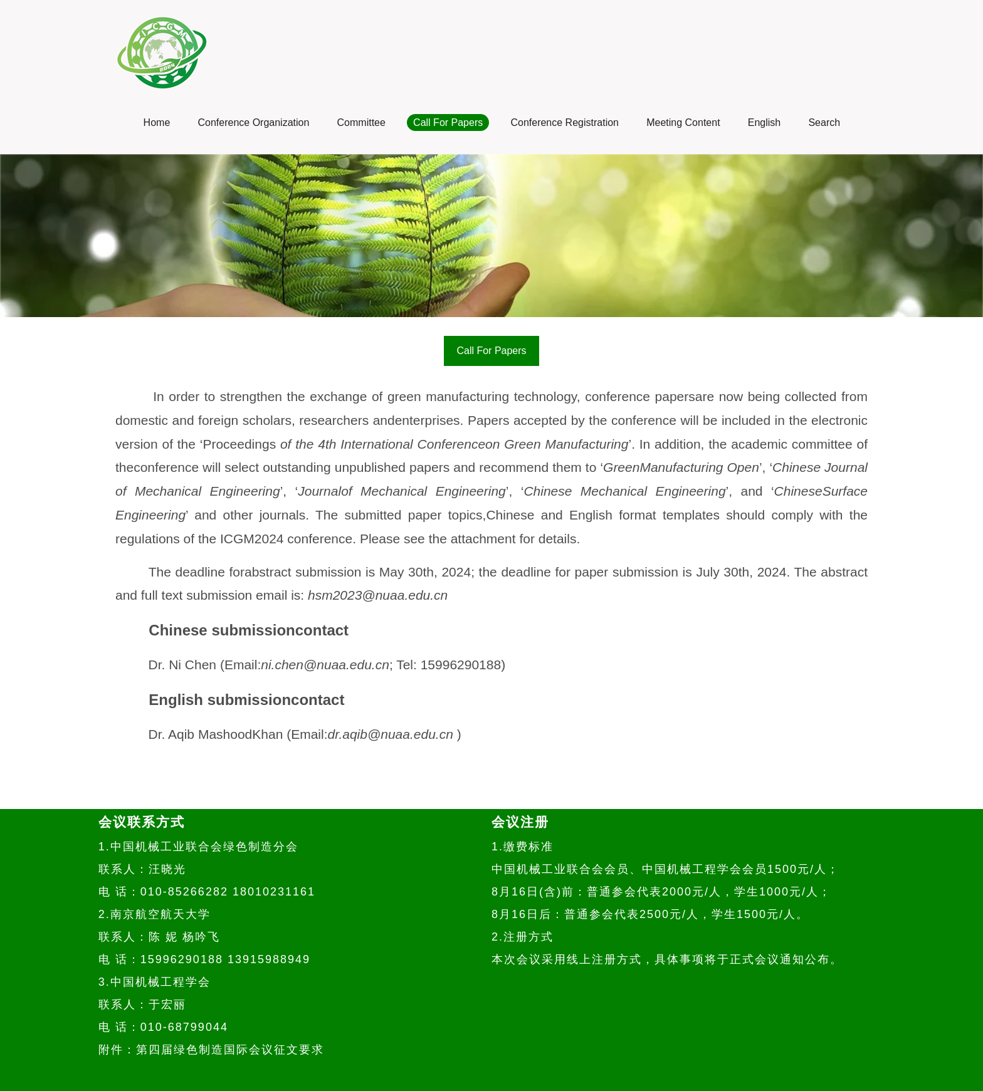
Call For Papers (491, 350)
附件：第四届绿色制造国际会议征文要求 (211, 1049)
